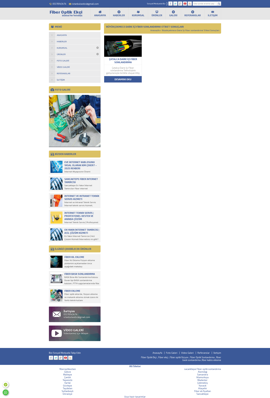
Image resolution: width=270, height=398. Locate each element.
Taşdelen (67, 388)
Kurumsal (138, 13)
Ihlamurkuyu (202, 377)
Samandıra (202, 374)
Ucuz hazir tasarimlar (135, 396)
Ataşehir (202, 388)
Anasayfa (100, 13)
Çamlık (67, 377)
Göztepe (67, 385)
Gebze (67, 371)
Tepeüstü (67, 380)
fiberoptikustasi (67, 369)
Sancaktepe (202, 393)
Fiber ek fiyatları (202, 391)
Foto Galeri (171, 352)
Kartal (68, 382)
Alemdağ (202, 371)
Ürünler (157, 13)
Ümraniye (67, 393)
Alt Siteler (135, 366)
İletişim (212, 13)
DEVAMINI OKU (123, 79)
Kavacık (202, 385)
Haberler (119, 13)
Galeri (173, 13)
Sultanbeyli (67, 391)
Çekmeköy (202, 382)
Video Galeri (187, 352)
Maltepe (67, 374)
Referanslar (192, 13)
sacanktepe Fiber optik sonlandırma (202, 369)
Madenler (202, 380)
